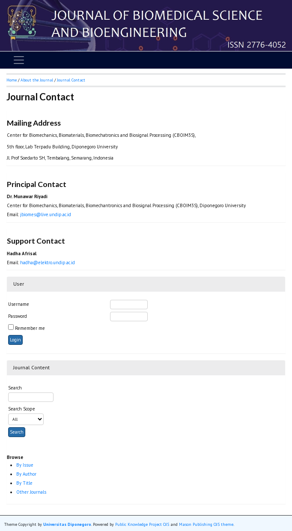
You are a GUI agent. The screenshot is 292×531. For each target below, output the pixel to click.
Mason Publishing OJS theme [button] (206, 524)
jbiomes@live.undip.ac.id (45, 214)
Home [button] (11, 80)
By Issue (24, 465)
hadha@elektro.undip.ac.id (47, 262)
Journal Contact (71, 80)
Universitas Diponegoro (67, 524)
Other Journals (31, 492)
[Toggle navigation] (19, 60)
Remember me (30, 328)
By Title (24, 483)
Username (18, 304)
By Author (26, 474)
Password (17, 316)
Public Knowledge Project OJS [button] (142, 524)
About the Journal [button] (37, 80)
